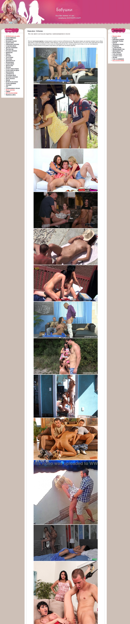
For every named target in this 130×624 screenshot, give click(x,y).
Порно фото (31, 31)
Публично (39, 31)
